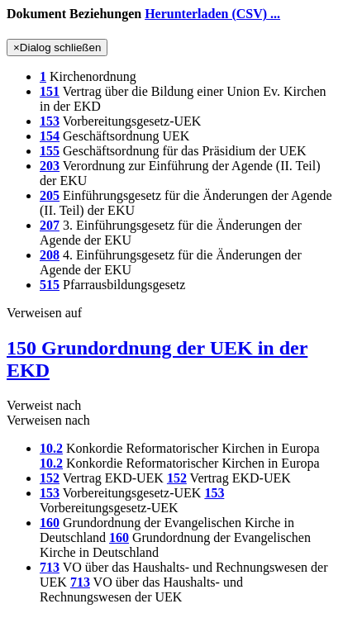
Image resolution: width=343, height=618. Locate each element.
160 (50, 523)
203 (50, 166)
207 (50, 225)
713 (50, 567)
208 (50, 255)
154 (50, 136)
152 (50, 478)
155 (50, 151)
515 (50, 285)
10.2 (51, 448)
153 (50, 121)
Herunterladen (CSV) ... (212, 14)
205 (50, 195)
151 (50, 91)
